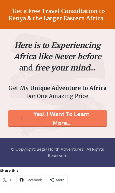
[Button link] (57, 118)
